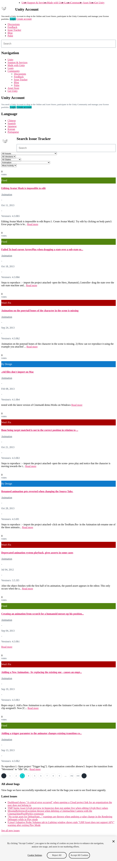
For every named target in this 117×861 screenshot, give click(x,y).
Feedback (12, 27)
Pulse (10, 35)
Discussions (14, 24)
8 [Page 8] (53, 776)
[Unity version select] (8, 156)
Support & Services (37, 2)
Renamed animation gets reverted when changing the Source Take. (37, 491)
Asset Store (88, 2)
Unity (24, 2)
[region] (58, 848)
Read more (32, 224)
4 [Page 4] (28, 776)
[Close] (113, 841)
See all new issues (10, 830)
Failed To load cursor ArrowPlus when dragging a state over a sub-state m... (42, 249)
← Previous (3, 775)
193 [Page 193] (77, 776)
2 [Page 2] (16, 776)
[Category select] (25, 162)
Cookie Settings (35, 855)
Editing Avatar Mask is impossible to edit (23, 188)
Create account (24, 19)
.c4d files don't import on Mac (17, 371)
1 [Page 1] (9, 776)
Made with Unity (55, 2)
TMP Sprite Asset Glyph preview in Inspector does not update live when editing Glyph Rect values (58, 808)
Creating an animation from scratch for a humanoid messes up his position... (42, 613)
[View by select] (9, 165)
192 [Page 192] (71, 776)
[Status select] (11, 159)
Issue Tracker (14, 30)
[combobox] (58, 43)
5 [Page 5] (34, 776)
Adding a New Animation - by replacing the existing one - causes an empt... (41, 672)
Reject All (56, 855)
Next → (84, 775)
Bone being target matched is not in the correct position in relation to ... (39, 430)
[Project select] (29, 153)
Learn (67, 2)
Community (76, 2)
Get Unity (99, 2)
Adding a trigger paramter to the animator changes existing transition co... (41, 733)
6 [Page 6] (40, 776)
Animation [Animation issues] (6, 194)
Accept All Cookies (79, 855)
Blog (10, 33)
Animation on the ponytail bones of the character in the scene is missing (40, 310)
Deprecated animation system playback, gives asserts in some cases (37, 552)
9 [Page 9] (59, 776)
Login (13, 19)
